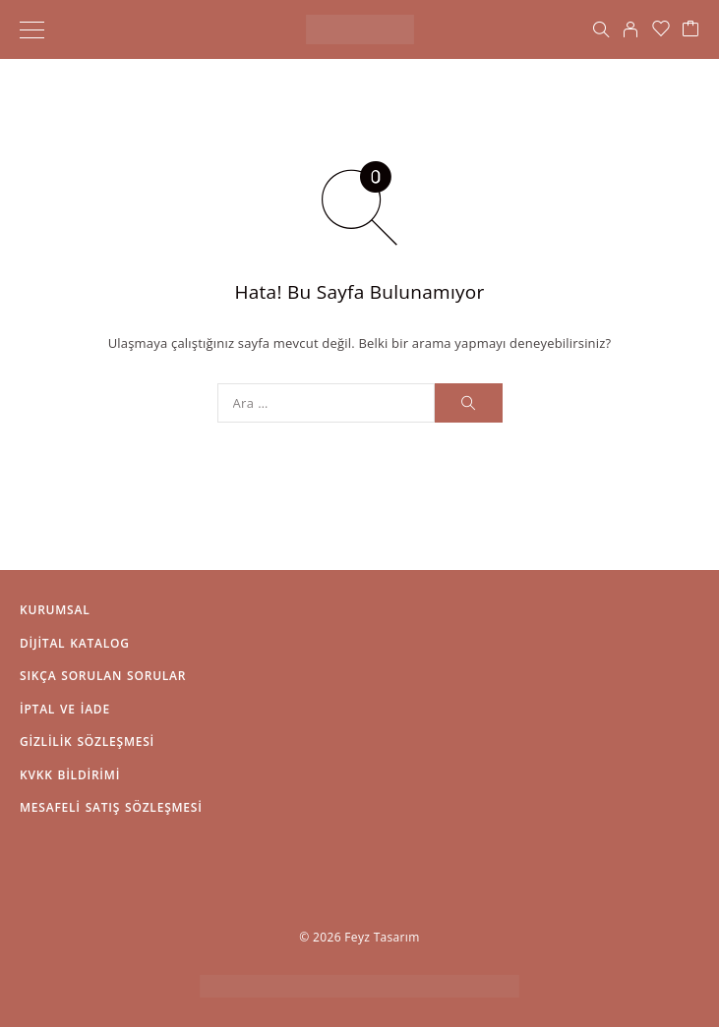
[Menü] (32, 29)
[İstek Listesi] (661, 29)
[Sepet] (690, 29)
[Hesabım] (630, 29)
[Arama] (601, 29)
